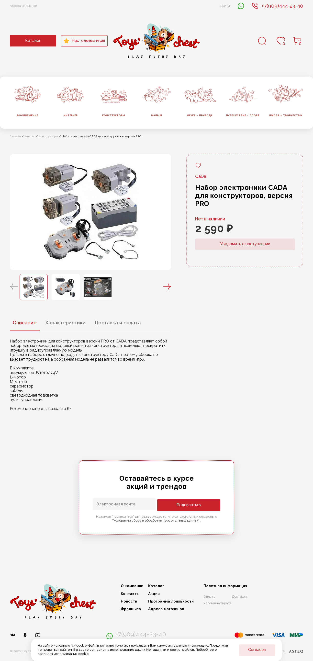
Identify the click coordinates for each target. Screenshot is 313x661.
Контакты (130, 594)
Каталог (33, 40)
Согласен (257, 649)
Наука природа (199, 115)
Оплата (209, 596)
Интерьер (71, 115)
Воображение (27, 115)
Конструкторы (113, 115)
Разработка (284, 650)
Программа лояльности (171, 601)
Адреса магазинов (23, 6)
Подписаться (200, 504)
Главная (15, 136)
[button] (14, 287)
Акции (154, 594)
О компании (132, 586)
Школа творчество (285, 115)
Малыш (156, 115)
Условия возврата (217, 603)
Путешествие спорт (242, 115)
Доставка (239, 596)
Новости (129, 601)
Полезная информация (225, 586)
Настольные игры (84, 41)
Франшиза (131, 609)
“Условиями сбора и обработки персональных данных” (156, 520)
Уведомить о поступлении (245, 243)
